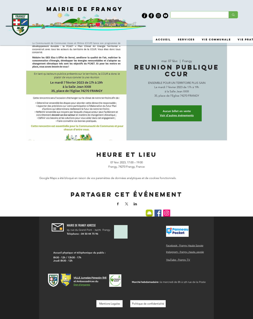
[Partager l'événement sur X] (126, 203)
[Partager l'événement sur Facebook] (118, 203)
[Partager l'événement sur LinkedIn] (135, 203)
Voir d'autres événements (177, 115)
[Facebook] (151, 15)
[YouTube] (165, 15)
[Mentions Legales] (109, 303)
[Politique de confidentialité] (148, 303)
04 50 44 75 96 (89, 233)
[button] (144, 16)
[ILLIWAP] (149, 213)
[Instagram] (158, 15)
